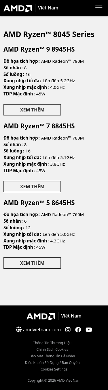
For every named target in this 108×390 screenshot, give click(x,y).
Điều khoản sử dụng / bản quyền (52, 362)
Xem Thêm (32, 110)
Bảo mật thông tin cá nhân (52, 356)
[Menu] (99, 8)
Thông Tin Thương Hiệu (52, 342)
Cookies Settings (54, 369)
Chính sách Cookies (52, 349)
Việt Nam (48, 8)
